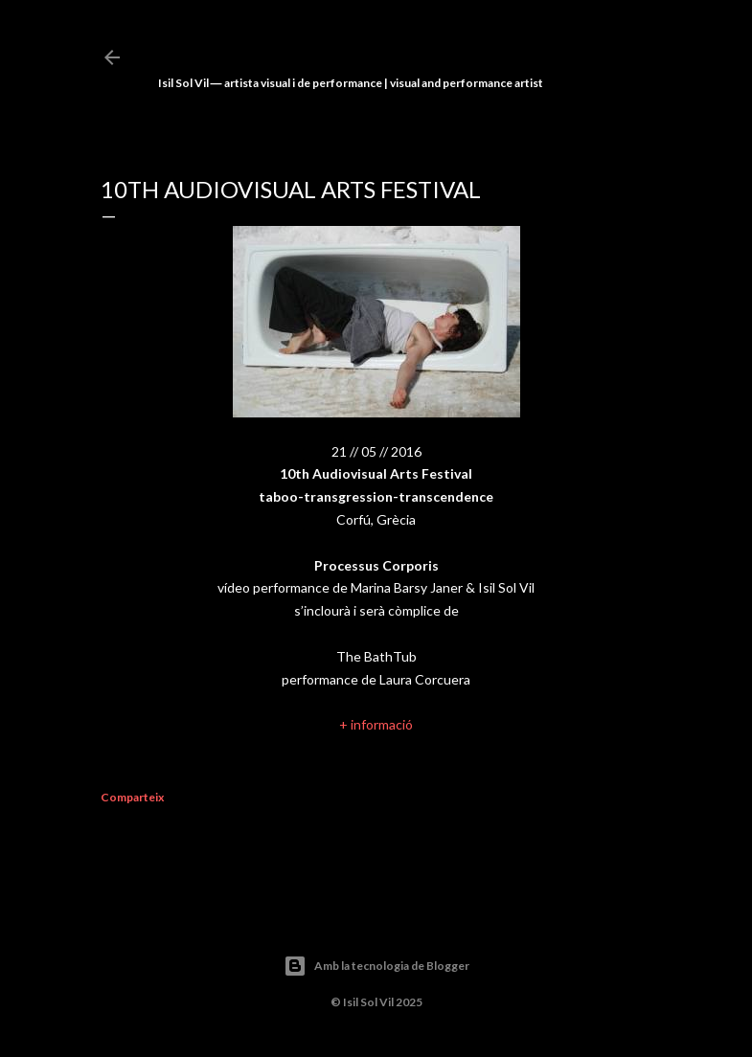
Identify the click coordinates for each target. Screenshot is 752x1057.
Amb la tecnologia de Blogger (376, 966)
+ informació (376, 724)
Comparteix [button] (132, 797)
